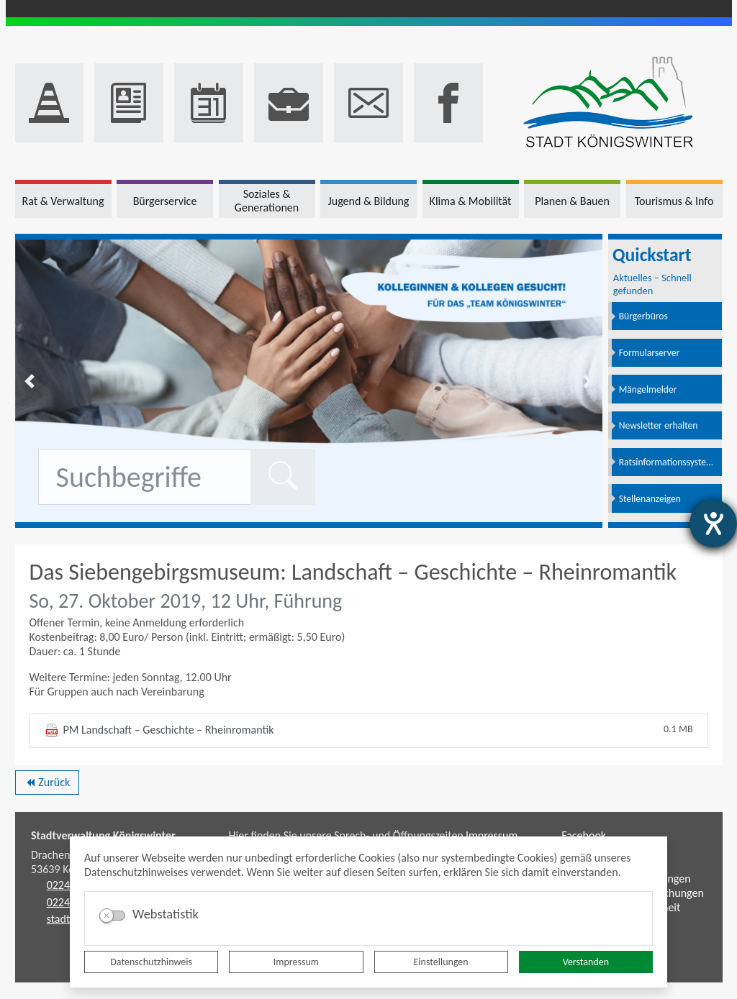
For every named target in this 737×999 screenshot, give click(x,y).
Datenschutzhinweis (151, 962)
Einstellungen (441, 962)
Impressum (296, 962)
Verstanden (586, 962)
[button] (30, 381)
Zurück (47, 784)
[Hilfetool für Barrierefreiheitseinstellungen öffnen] (713, 523)
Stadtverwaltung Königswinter (103, 835)
